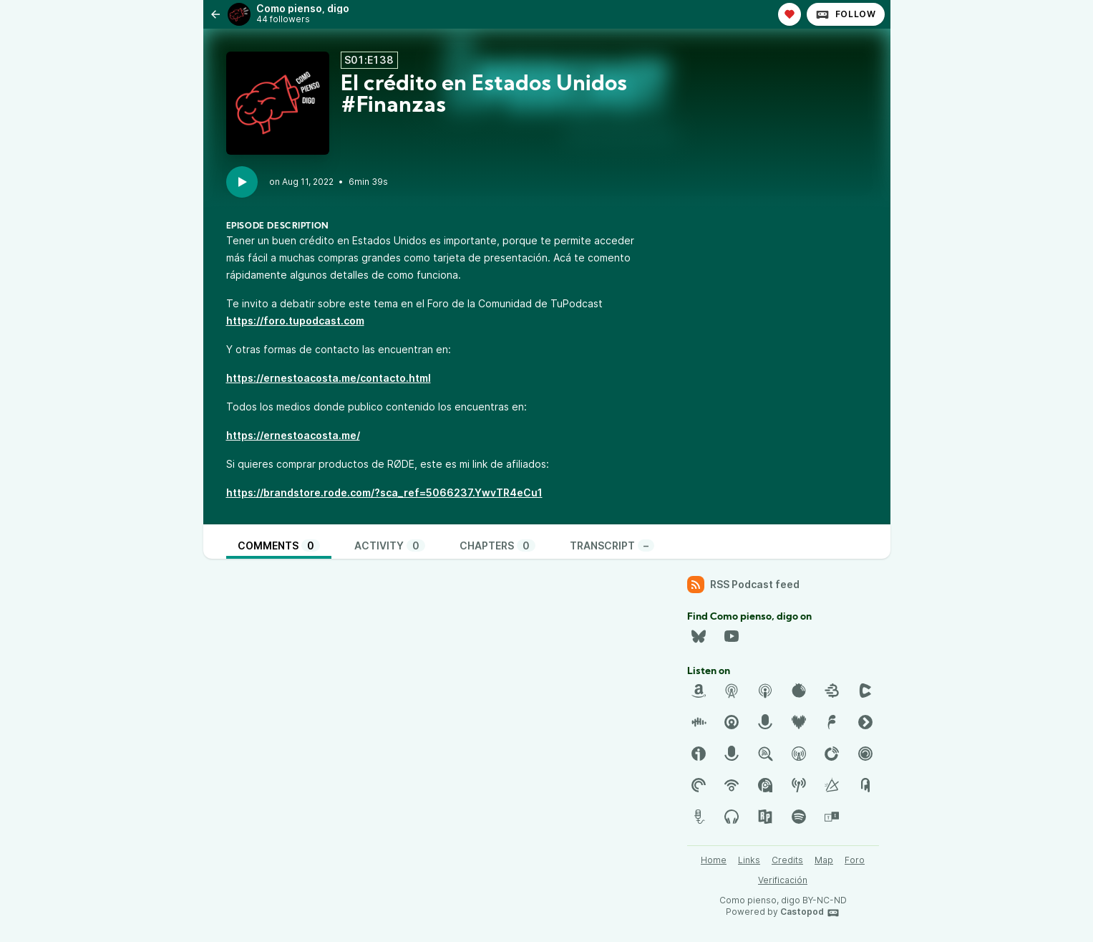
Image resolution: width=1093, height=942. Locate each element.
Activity (389, 545)
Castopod (810, 912)
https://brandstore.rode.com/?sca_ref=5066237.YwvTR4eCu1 (384, 492)
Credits (787, 860)
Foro (855, 860)
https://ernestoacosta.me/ (293, 435)
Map (824, 860)
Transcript (612, 545)
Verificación (782, 880)
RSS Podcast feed (743, 584)
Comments (279, 545)
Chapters (497, 545)
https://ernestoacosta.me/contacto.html (328, 378)
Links (749, 860)
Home (714, 860)
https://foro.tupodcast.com (295, 320)
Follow (845, 14)
